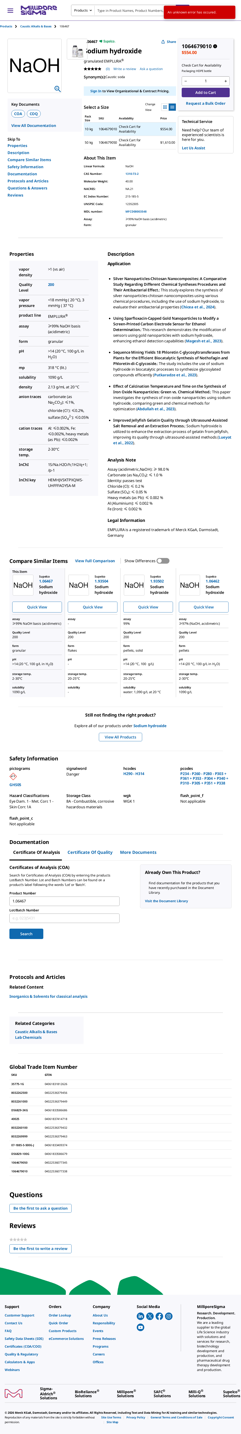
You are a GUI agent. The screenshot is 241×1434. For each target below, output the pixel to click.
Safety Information (25, 166)
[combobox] (130, 10)
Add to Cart (205, 92)
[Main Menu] (10, 10)
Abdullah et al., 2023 (155, 408)
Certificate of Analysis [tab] (36, 852)
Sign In (95, 91)
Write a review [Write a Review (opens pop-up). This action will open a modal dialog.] (124, 69)
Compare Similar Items (29, 159)
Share (168, 41)
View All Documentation (33, 125)
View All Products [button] (120, 737)
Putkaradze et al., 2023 (175, 374)
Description (18, 152)
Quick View (37, 607)
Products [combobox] (81, 10)
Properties (17, 145)
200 (51, 284)
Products (6, 26)
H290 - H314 (133, 773)
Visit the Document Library (166, 901)
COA (18, 113)
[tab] (10, 26)
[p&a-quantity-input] (205, 81)
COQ (34, 113)
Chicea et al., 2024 (197, 307)
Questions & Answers (27, 188)
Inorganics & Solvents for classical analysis (48, 996)
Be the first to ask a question (40, 1208)
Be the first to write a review (42, 1249)
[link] (24, 1315)
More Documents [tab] (138, 852)
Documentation (22, 173)
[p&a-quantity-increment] (225, 81)
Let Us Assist (193, 148)
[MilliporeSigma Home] (39, 10)
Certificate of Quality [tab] (90, 852)
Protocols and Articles (28, 181)
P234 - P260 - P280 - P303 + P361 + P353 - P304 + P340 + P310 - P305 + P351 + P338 (204, 778)
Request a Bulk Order (205, 103)
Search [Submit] (26, 933)
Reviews (15, 195)
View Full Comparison (95, 560)
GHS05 (15, 784)
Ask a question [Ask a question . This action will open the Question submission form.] (151, 69)
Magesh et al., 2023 (203, 341)
